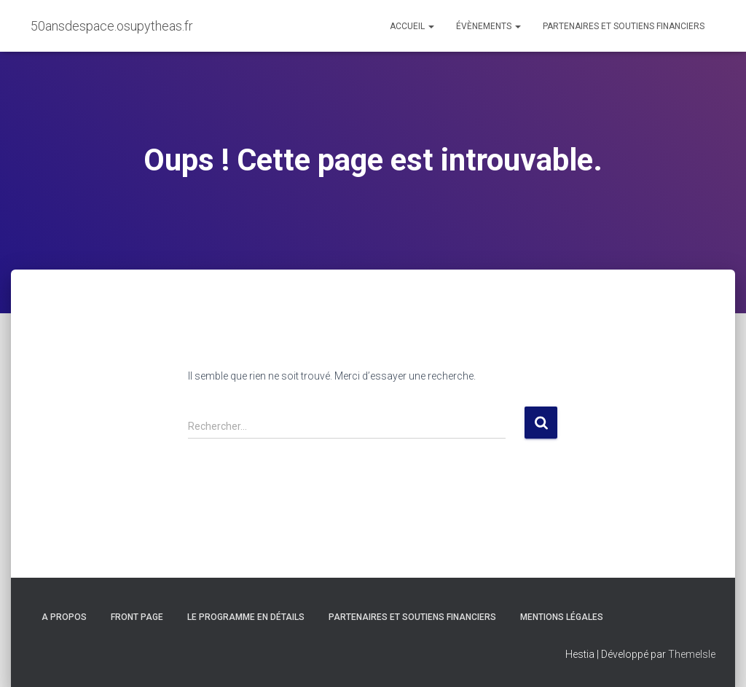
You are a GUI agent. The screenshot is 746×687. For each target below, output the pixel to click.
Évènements (488, 26)
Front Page (137, 617)
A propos (64, 617)
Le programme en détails (246, 617)
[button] (430, 26)
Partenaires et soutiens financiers (623, 26)
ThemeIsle (691, 654)
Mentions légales (561, 617)
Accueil (412, 26)
